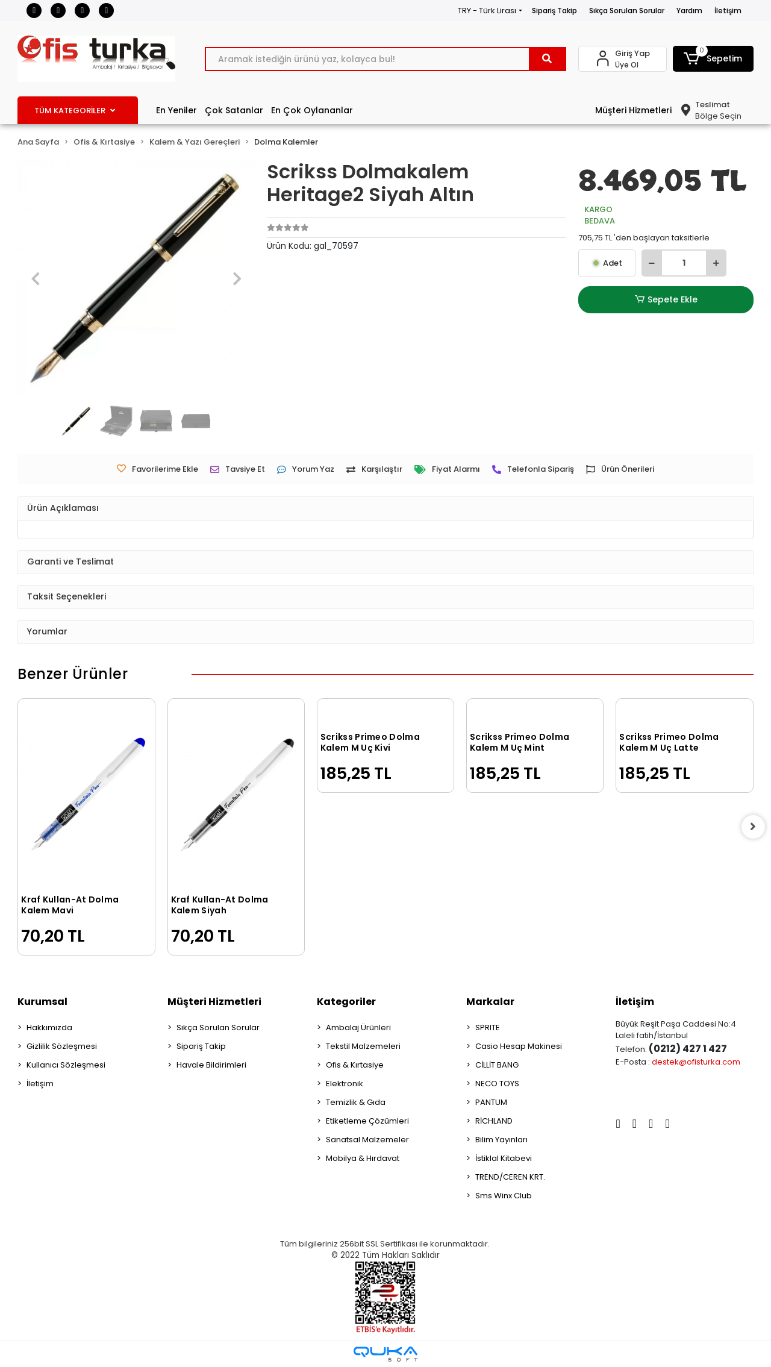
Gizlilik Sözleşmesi (62, 1046)
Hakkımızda (49, 1027)
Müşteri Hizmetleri (633, 110)
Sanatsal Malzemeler (367, 1139)
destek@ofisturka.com (696, 1062)
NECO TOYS (497, 1083)
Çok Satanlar (234, 110)
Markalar (490, 1002)
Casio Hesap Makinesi (518, 1046)
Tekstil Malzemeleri (363, 1046)
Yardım (689, 10)
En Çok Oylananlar (312, 110)
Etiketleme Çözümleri (367, 1121)
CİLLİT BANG (497, 1065)
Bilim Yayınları (501, 1139)
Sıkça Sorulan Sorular (626, 10)
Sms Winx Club (503, 1195)
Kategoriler (346, 1002)
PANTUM (491, 1102)
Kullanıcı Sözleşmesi (66, 1065)
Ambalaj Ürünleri (358, 1027)
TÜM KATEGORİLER (74, 110)
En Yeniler (176, 110)
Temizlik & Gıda (356, 1102)
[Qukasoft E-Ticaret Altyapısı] (385, 1354)
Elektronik (344, 1083)
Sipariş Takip (554, 10)
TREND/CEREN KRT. (510, 1177)
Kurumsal (42, 1002)
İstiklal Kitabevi (503, 1158)
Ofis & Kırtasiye (355, 1065)
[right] (753, 826)
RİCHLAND (494, 1121)
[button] (713, 59)
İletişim (727, 10)
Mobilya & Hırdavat (362, 1158)
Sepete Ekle (666, 299)
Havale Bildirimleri (211, 1065)
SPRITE (487, 1027)
